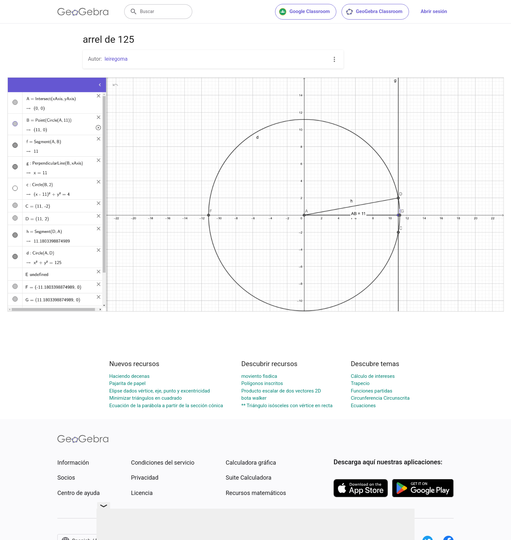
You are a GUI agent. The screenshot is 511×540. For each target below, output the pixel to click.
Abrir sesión (434, 11)
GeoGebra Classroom (373, 12)
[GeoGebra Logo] (83, 12)
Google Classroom (304, 12)
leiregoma (116, 59)
